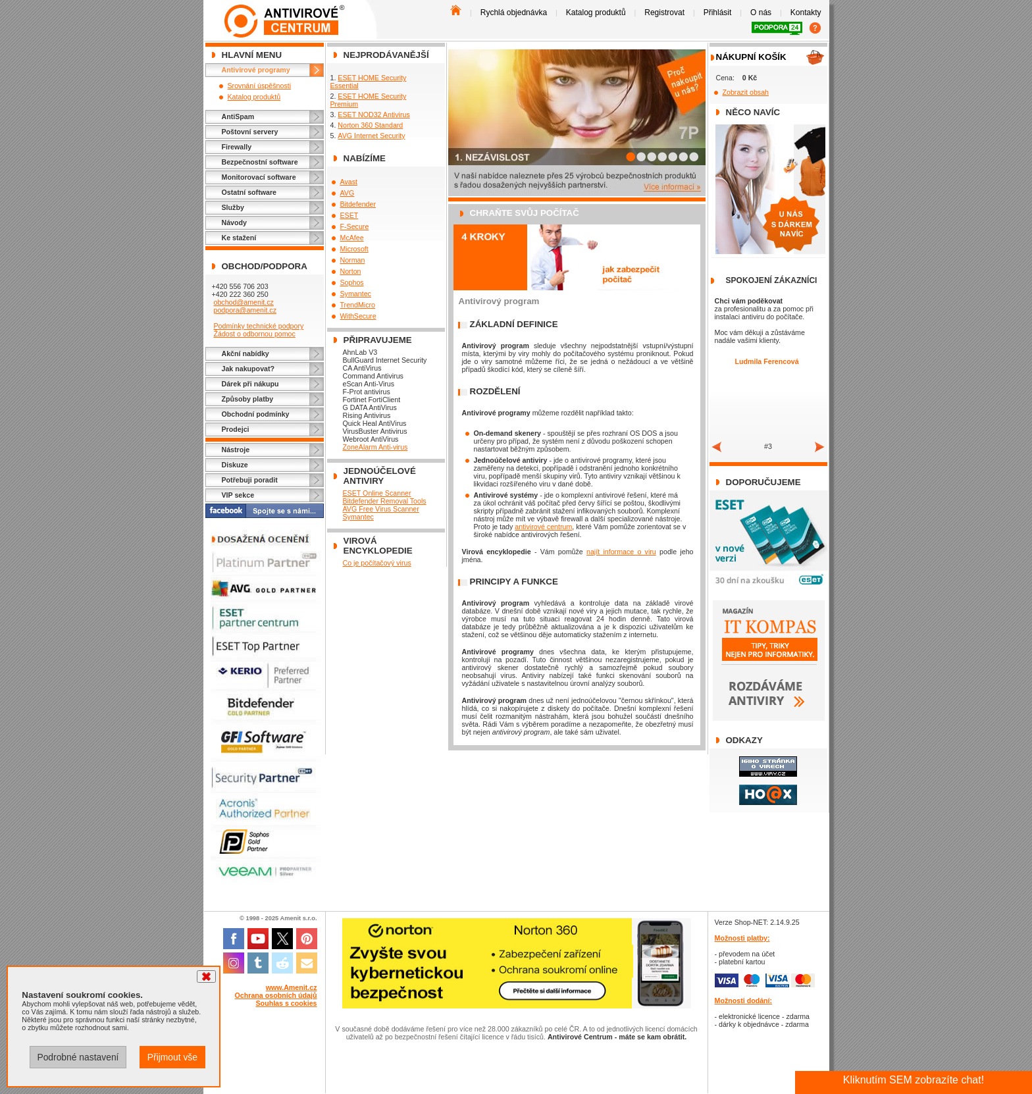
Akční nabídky (245, 353)
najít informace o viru (621, 552)
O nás (760, 12)
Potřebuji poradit (250, 480)
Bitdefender (358, 204)
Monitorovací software (259, 177)
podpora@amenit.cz (244, 310)
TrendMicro (358, 305)
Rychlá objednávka (513, 12)
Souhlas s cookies (286, 1003)
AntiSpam (238, 116)
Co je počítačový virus (377, 563)
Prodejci (235, 429)
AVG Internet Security (371, 136)
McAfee (352, 238)
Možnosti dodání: (744, 1000)
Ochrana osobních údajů (276, 995)
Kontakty (805, 12)
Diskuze (235, 465)
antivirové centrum (543, 527)
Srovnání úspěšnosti (260, 86)
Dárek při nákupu (250, 384)
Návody (234, 222)
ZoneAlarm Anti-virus (375, 447)
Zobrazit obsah (746, 92)
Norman (352, 260)
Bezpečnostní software (260, 162)
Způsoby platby (248, 399)
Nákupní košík (751, 57)
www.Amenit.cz (291, 987)
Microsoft (354, 249)
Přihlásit (718, 12)
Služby (233, 207)
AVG (347, 193)
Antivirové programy (256, 70)
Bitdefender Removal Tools (384, 501)
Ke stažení (239, 238)
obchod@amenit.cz (243, 302)
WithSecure (358, 316)
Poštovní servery (250, 132)
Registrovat (664, 12)
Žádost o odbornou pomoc (254, 334)
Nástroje (236, 450)
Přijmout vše (172, 1057)
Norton (350, 271)
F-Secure (354, 226)
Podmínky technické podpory (258, 326)
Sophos (352, 282)
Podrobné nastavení (77, 1057)
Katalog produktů (596, 12)
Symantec (355, 294)
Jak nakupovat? (248, 369)
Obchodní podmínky (256, 414)
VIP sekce (238, 495)
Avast (348, 182)
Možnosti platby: (742, 938)
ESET (349, 215)
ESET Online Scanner (377, 493)
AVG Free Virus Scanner (381, 509)
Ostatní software (249, 192)
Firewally (237, 147)
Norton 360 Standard (370, 125)
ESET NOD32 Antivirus (373, 114)
